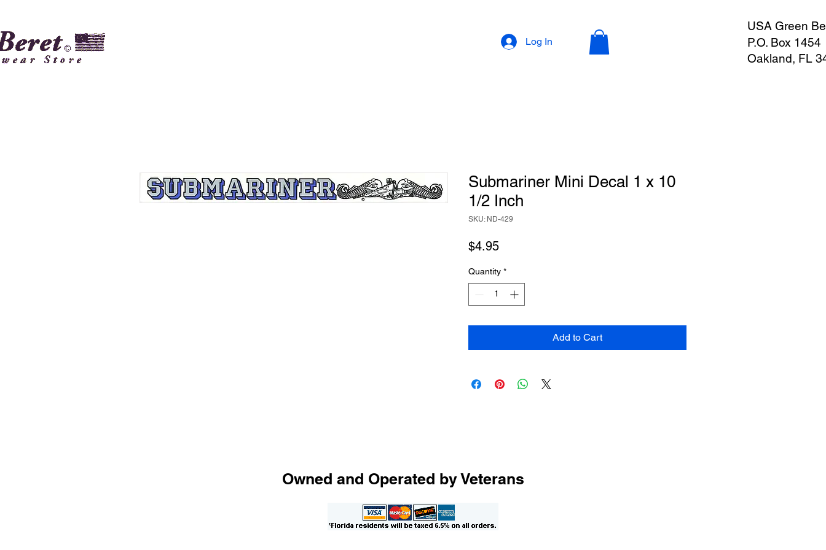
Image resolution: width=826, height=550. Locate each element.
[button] (599, 42)
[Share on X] (546, 384)
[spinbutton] (497, 294)
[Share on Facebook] (476, 384)
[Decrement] (478, 294)
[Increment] (515, 294)
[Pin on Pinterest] (499, 384)
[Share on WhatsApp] (523, 384)
